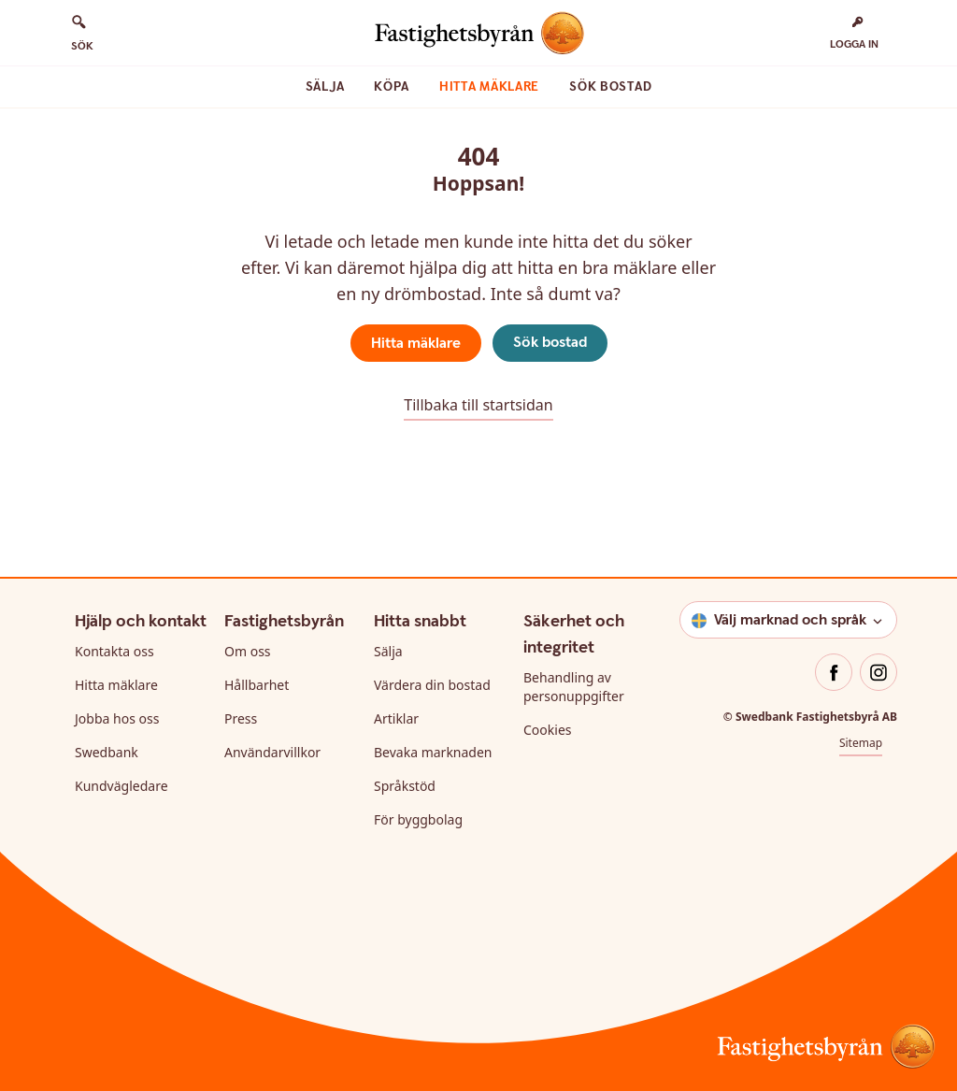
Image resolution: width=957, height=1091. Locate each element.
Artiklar (396, 718)
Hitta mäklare (489, 87)
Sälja (325, 87)
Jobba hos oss (117, 718)
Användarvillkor (272, 752)
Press (240, 718)
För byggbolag (418, 819)
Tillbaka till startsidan (478, 405)
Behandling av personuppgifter (573, 686)
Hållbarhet (256, 685)
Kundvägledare (121, 786)
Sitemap (860, 743)
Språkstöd (405, 786)
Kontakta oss (114, 651)
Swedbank (106, 752)
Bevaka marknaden (433, 752)
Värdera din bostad (432, 685)
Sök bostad (610, 87)
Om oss (247, 651)
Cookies (547, 730)
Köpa (391, 87)
